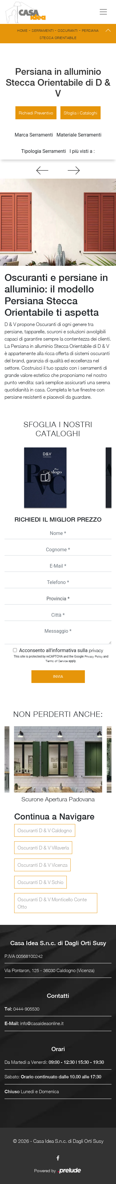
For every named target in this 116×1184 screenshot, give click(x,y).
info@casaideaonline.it (41, 1023)
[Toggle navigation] (103, 12)
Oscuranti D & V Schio (40, 882)
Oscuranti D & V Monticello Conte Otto (52, 903)
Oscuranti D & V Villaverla (43, 847)
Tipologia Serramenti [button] (43, 151)
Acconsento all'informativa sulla (61, 650)
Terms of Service (57, 661)
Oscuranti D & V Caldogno (45, 830)
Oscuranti (68, 30)
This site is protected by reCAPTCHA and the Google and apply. (61, 659)
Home (22, 30)
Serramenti (42, 30)
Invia (58, 676)
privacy (96, 650)
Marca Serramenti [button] (33, 135)
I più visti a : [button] (82, 151)
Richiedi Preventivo (36, 112)
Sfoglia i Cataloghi (80, 112)
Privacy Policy (94, 656)
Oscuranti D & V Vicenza (42, 865)
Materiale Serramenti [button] (78, 135)
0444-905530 (26, 1008)
